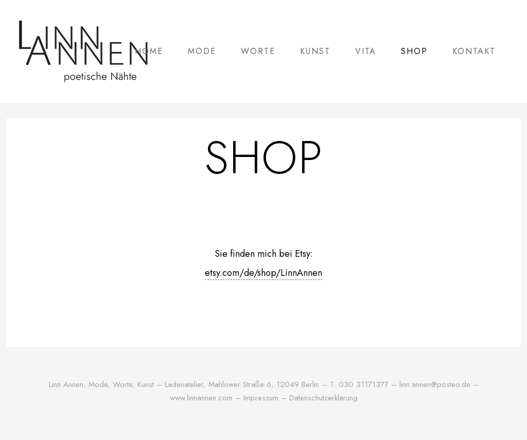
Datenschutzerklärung (323, 397)
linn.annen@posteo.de (434, 384)
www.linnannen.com (202, 397)
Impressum (260, 397)
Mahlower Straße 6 (239, 384)
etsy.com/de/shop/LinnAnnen (263, 272)
